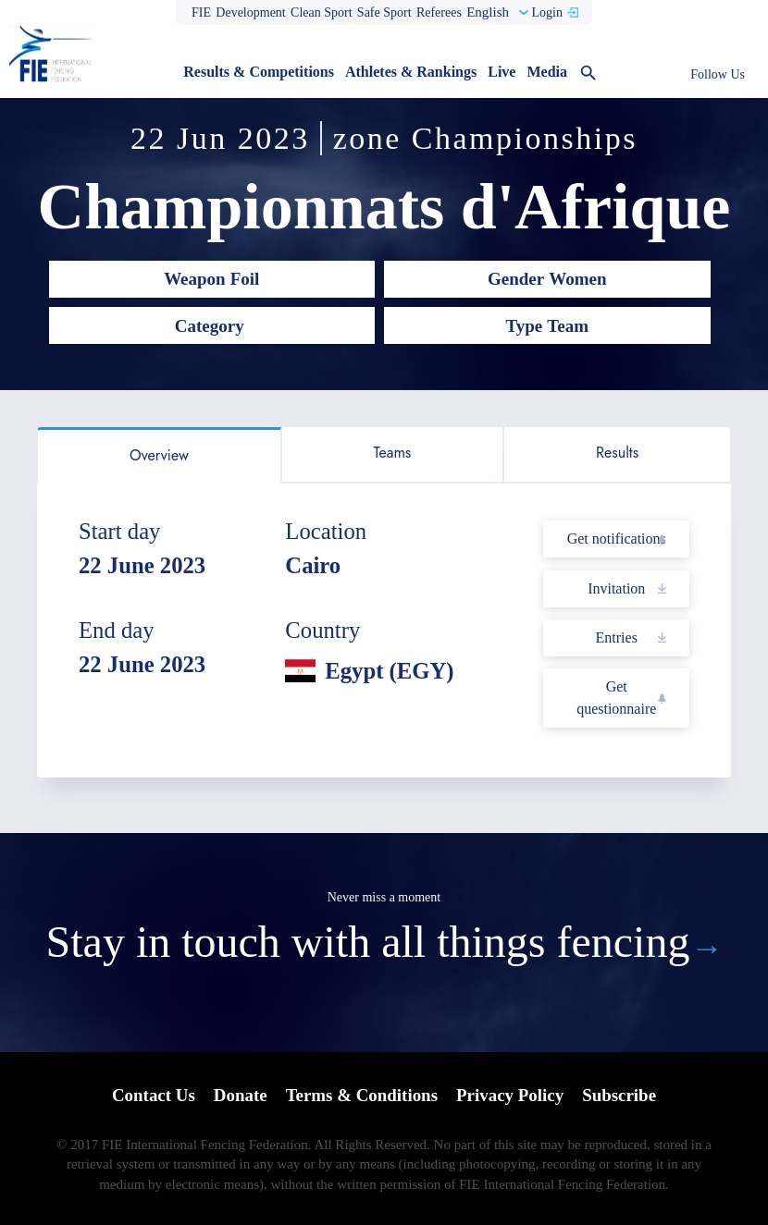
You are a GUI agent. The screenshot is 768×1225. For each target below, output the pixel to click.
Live (501, 72)
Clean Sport (322, 12)
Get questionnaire (616, 698)
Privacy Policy (510, 1095)
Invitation (616, 588)
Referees (439, 12)
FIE (201, 12)
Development (250, 12)
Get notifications (616, 538)
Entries (617, 637)
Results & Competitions (258, 72)
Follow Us (717, 74)
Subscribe (620, 1095)
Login (546, 12)
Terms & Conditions (361, 1095)
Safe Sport (384, 12)
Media (546, 72)
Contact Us (152, 1095)
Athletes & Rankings (411, 72)
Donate (239, 1095)
